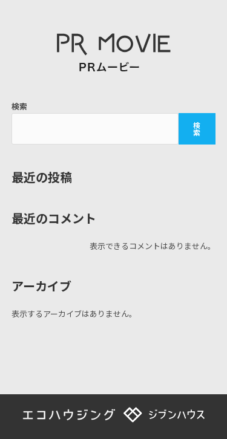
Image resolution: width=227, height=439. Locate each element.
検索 (19, 106)
